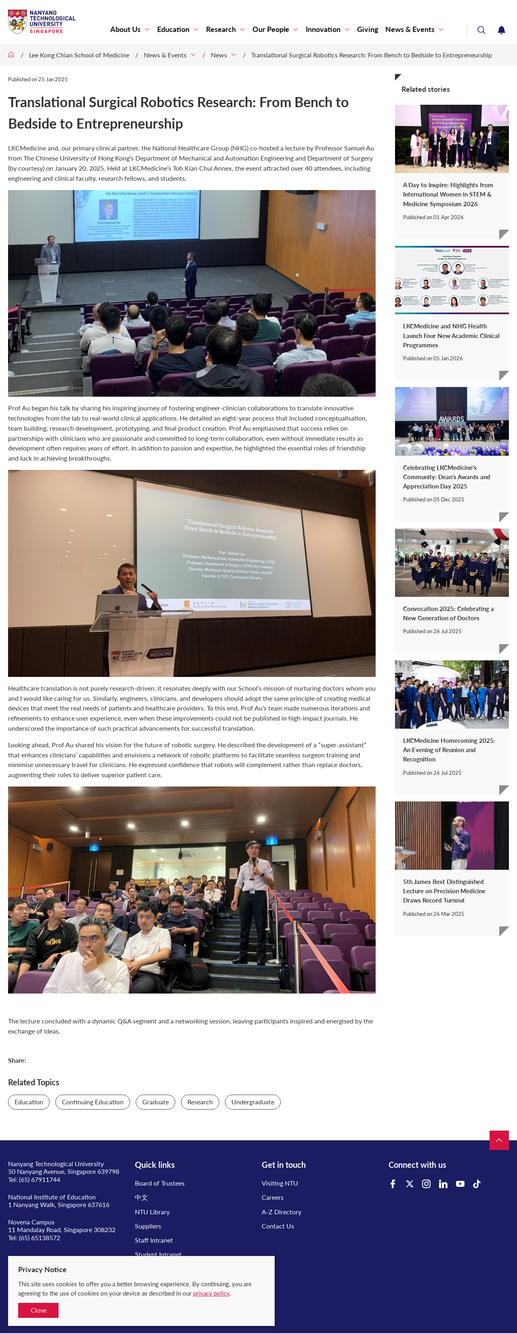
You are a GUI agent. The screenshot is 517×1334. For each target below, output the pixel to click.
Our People (270, 29)
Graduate (155, 1102)
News (219, 55)
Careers (273, 1197)
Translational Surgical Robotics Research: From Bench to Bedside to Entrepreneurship (371, 55)
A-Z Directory (281, 1212)
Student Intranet (158, 1254)
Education (173, 29)
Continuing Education (93, 1102)
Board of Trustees (160, 1183)
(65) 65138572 (39, 1237)
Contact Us (278, 1226)
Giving (367, 29)
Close (38, 1310)
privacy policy (211, 1293)
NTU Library (152, 1212)
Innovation (323, 29)
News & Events (410, 29)
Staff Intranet (154, 1240)
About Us (125, 29)
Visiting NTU (280, 1183)
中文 (141, 1197)
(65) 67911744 (39, 1179)
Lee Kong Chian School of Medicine (79, 55)
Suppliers (148, 1226)
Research (221, 29)
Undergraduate (252, 1102)
